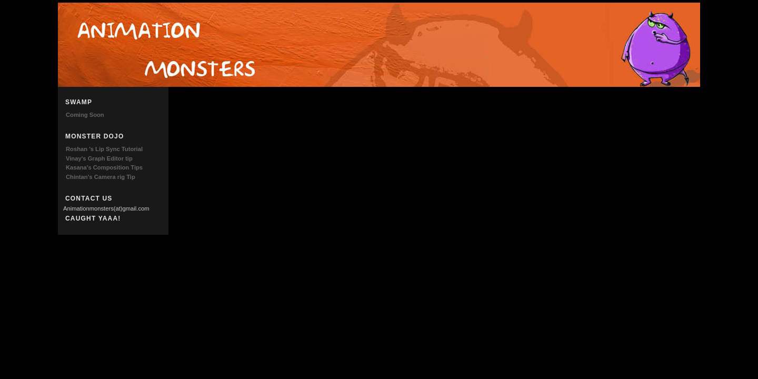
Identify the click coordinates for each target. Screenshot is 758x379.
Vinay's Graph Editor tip (99, 158)
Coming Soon (85, 115)
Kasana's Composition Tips (104, 167)
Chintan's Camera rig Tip (100, 177)
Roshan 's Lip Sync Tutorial (104, 149)
